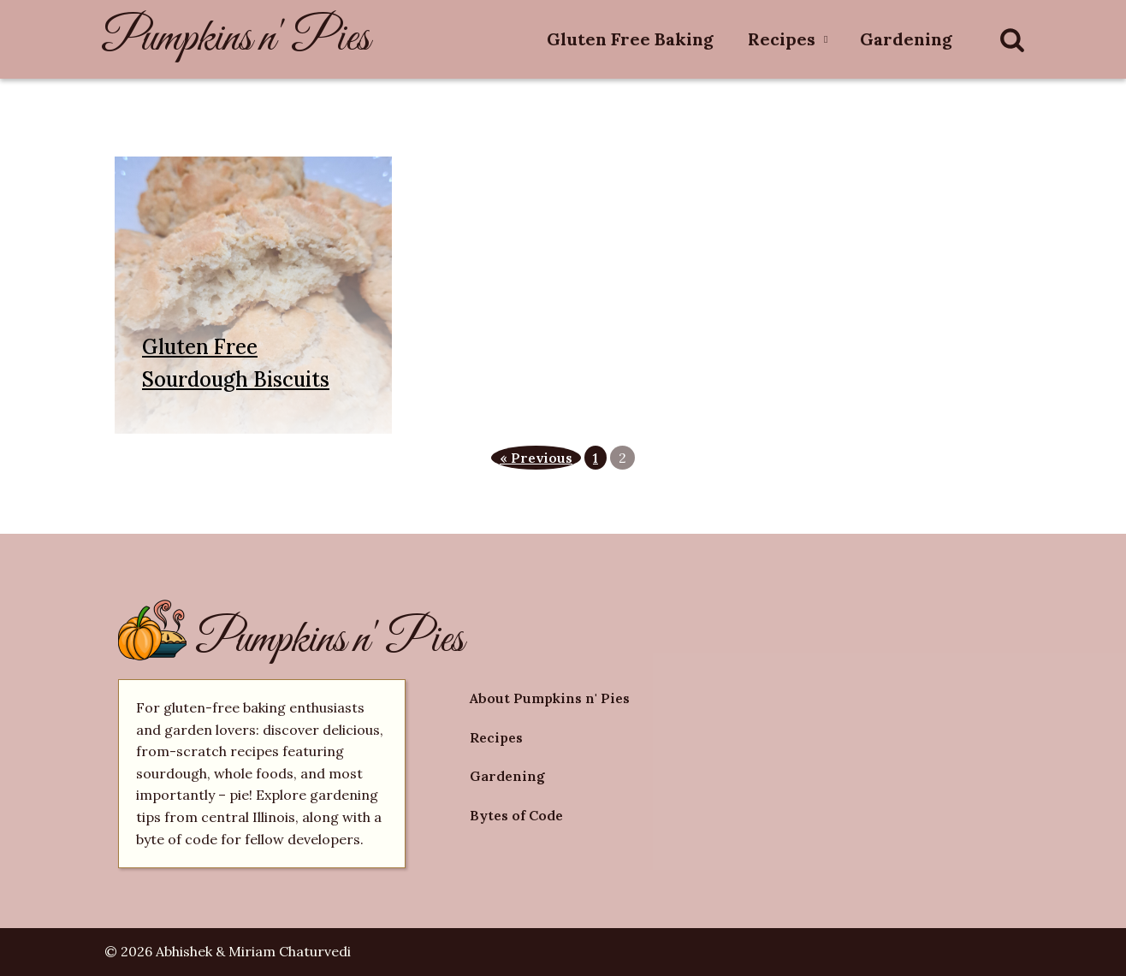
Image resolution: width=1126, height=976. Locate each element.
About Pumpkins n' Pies (550, 698)
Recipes (781, 39)
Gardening (906, 39)
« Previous (536, 457)
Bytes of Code (516, 815)
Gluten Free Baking (630, 39)
